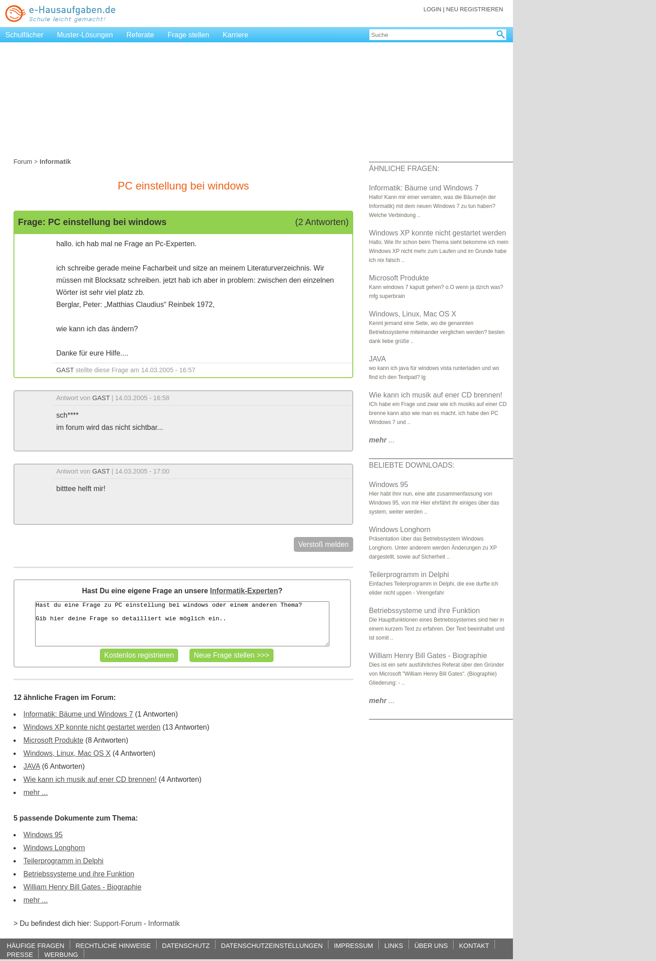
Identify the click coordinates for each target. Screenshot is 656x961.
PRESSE (20, 954)
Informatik (164, 923)
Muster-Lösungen (85, 35)
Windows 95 (43, 835)
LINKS (393, 945)
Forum (22, 161)
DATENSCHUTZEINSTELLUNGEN (272, 945)
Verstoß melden (323, 544)
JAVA (31, 766)
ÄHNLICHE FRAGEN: (404, 168)
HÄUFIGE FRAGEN (35, 945)
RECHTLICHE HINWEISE (113, 945)
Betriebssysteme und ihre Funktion (78, 874)
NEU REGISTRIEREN (474, 9)
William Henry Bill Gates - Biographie (82, 887)
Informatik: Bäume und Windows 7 (78, 714)
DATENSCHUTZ (186, 945)
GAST (65, 370)
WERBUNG (61, 954)
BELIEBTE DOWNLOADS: (411, 465)
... (382, 440)
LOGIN (432, 9)
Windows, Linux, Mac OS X (67, 753)
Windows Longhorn (54, 848)
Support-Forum (117, 923)
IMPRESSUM (353, 945)
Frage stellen (188, 35)
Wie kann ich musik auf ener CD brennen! (90, 779)
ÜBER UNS (431, 945)
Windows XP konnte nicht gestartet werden (92, 727)
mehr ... (35, 792)
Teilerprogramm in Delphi (63, 861)
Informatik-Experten (244, 591)
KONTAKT (474, 945)
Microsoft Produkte (53, 740)
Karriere (235, 35)
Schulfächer (24, 35)
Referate (140, 35)
